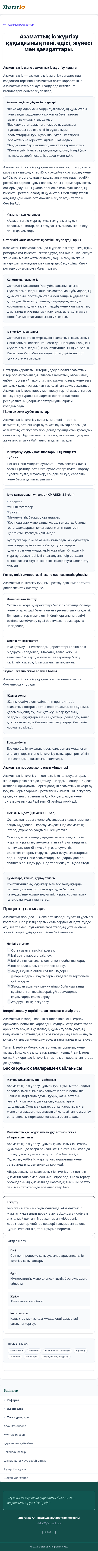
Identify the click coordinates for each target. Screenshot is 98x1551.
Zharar (14, 7)
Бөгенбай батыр (15, 1452)
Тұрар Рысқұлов (15, 1469)
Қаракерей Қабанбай (18, 1443)
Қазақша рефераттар (18, 24)
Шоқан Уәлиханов (16, 1478)
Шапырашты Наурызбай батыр (25, 1460)
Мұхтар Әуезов (14, 1434)
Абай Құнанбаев (15, 1426)
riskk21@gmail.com (50, 1523)
